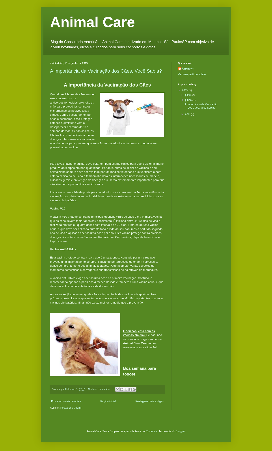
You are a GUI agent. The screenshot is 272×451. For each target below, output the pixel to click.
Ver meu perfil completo (192, 74)
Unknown (188, 68)
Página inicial (108, 401)
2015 (185, 90)
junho (188, 100)
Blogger (180, 431)
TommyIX (151, 431)
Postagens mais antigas (150, 401)
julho (188, 94)
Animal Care (92, 22)
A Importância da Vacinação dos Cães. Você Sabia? (106, 71)
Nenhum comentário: (99, 389)
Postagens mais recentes (66, 401)
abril (188, 114)
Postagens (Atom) (71, 407)
